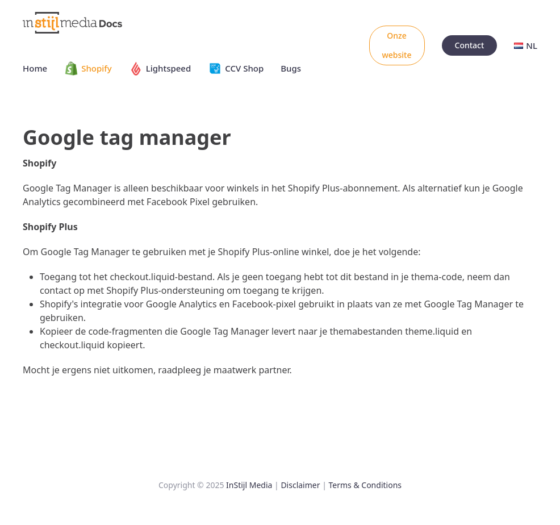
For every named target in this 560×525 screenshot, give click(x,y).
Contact (469, 45)
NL (525, 45)
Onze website (397, 45)
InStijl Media (249, 485)
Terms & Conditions (365, 485)
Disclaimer (300, 485)
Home (35, 68)
